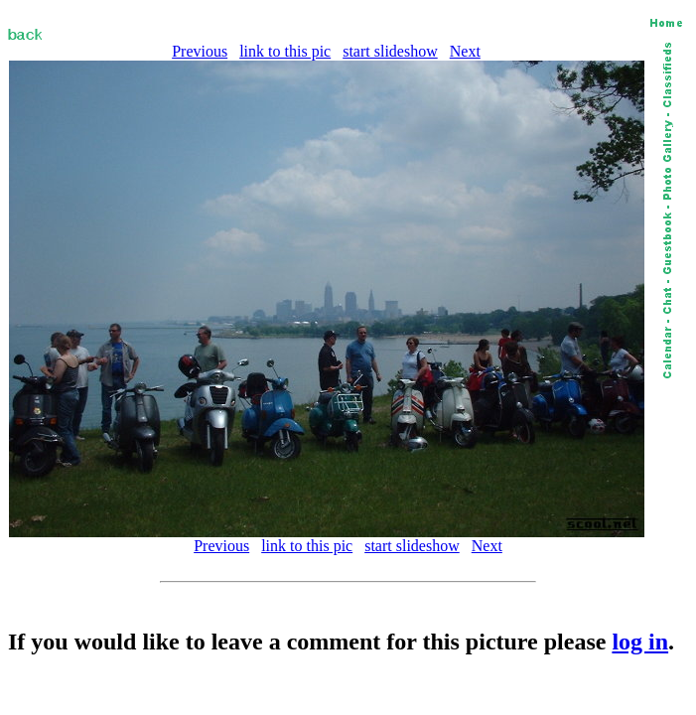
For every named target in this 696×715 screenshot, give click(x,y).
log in (640, 641)
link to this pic (285, 51)
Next (465, 51)
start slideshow (390, 51)
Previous (199, 51)
